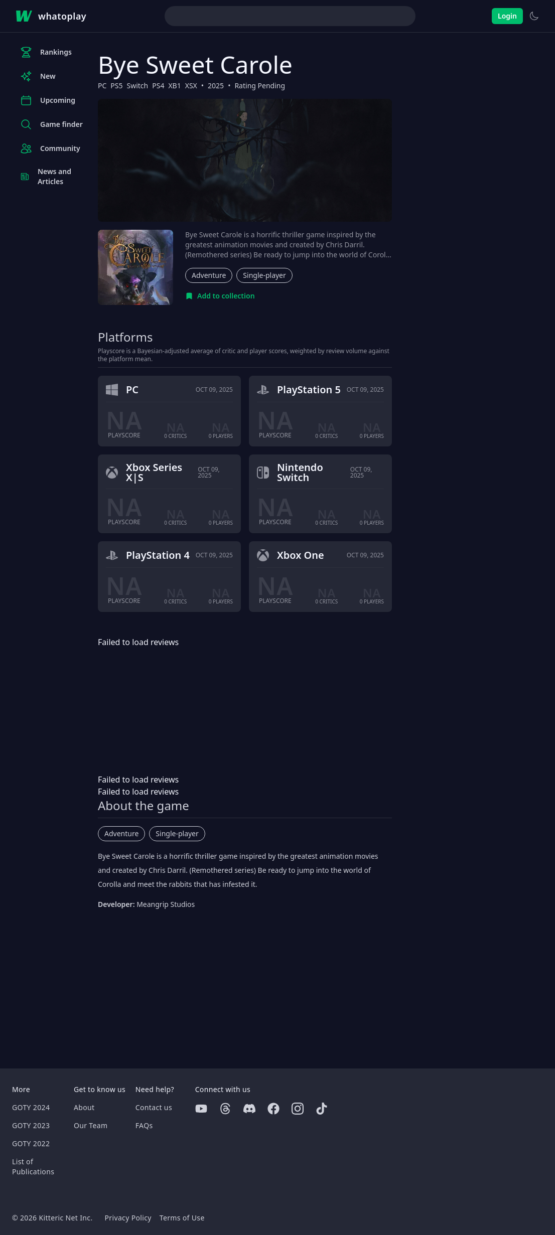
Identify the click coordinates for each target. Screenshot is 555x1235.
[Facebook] (273, 1109)
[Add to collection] (220, 296)
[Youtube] (201, 1109)
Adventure (209, 275)
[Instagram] (298, 1109)
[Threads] (225, 1109)
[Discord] (249, 1109)
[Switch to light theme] (534, 16)
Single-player (264, 275)
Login (507, 16)
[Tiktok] (322, 1109)
